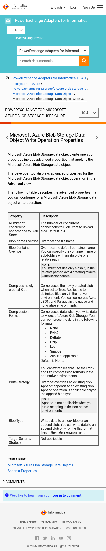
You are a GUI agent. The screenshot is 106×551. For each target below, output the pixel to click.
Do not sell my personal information (36, 528)
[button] (59, 7)
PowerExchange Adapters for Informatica (51, 20)
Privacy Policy (71, 522)
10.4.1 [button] (16, 30)
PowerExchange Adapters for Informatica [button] (51, 51)
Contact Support (77, 528)
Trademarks (49, 522)
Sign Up (89, 7)
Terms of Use (28, 522)
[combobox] (48, 61)
